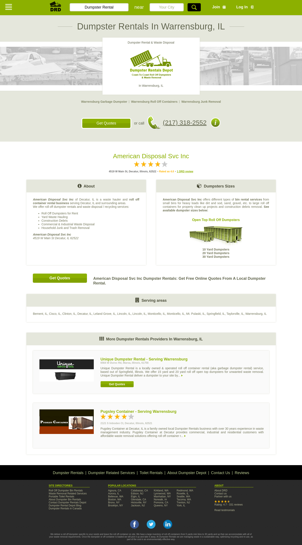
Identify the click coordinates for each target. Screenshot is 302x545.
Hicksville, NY (138, 502)
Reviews (242, 473)
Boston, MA (114, 499)
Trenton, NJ (183, 502)
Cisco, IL (55, 313)
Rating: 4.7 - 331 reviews (228, 504)
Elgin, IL (135, 496)
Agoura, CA (114, 490)
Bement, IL (40, 313)
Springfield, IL (216, 313)
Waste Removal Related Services (68, 493)
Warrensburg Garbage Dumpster (104, 101)
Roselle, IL (183, 493)
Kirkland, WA (161, 490)
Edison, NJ (137, 493)
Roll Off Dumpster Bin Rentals (66, 490)
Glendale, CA (138, 499)
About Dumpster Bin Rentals (65, 499)
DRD (55, 7)
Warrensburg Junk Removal (201, 101)
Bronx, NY (114, 502)
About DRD (220, 490)
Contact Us (220, 473)
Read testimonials (224, 510)
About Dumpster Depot (186, 473)
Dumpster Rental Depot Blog (65, 505)
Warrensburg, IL (256, 313)
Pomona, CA (161, 502)
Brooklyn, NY (115, 505)
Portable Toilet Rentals (61, 496)
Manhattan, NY (162, 496)
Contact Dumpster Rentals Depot (67, 502)
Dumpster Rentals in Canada (65, 508)
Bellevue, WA (115, 496)
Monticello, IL (156, 313)
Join (216, 7)
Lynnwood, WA (162, 493)
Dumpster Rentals (68, 473)
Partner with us (222, 496)
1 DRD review (185, 171)
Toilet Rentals (151, 473)
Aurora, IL (113, 493)
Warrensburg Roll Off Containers (154, 101)
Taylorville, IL (235, 313)
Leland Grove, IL (105, 313)
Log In (242, 7)
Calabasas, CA (139, 490)
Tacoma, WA (184, 499)
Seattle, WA (183, 496)
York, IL (181, 505)
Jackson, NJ (138, 505)
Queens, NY (161, 505)
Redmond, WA (185, 490)
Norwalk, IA (160, 499)
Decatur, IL (84, 313)
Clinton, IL (69, 313)
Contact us (220, 493)
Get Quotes (106, 123)
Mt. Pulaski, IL (195, 313)
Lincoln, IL (124, 313)
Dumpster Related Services (111, 473)
